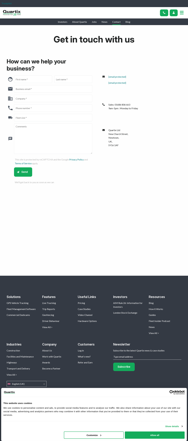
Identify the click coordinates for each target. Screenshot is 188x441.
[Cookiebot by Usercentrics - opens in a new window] (172, 392)
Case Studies (84, 309)
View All (46, 327)
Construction (13, 350)
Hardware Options (87, 321)
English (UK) (26, 384)
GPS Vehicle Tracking (17, 303)
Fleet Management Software (21, 309)
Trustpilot (6, 3)
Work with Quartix (51, 356)
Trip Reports (48, 309)
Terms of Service (23, 163)
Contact (116, 21)
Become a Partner (51, 368)
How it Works (156, 309)
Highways (12, 362)
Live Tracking (49, 303)
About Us (47, 350)
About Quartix (79, 21)
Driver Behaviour (50, 321)
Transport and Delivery (18, 368)
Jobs (94, 21)
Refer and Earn (85, 362)
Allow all (154, 435)
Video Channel (85, 314)
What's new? (84, 356)
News (104, 21)
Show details (172, 426)
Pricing (81, 303)
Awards (46, 362)
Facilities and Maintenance (20, 356)
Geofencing (48, 314)
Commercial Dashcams (18, 314)
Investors (62, 21)
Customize (93, 435)
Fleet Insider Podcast (159, 321)
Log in (81, 350)
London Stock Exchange (125, 312)
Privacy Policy (76, 159)
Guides (152, 314)
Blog (127, 21)
